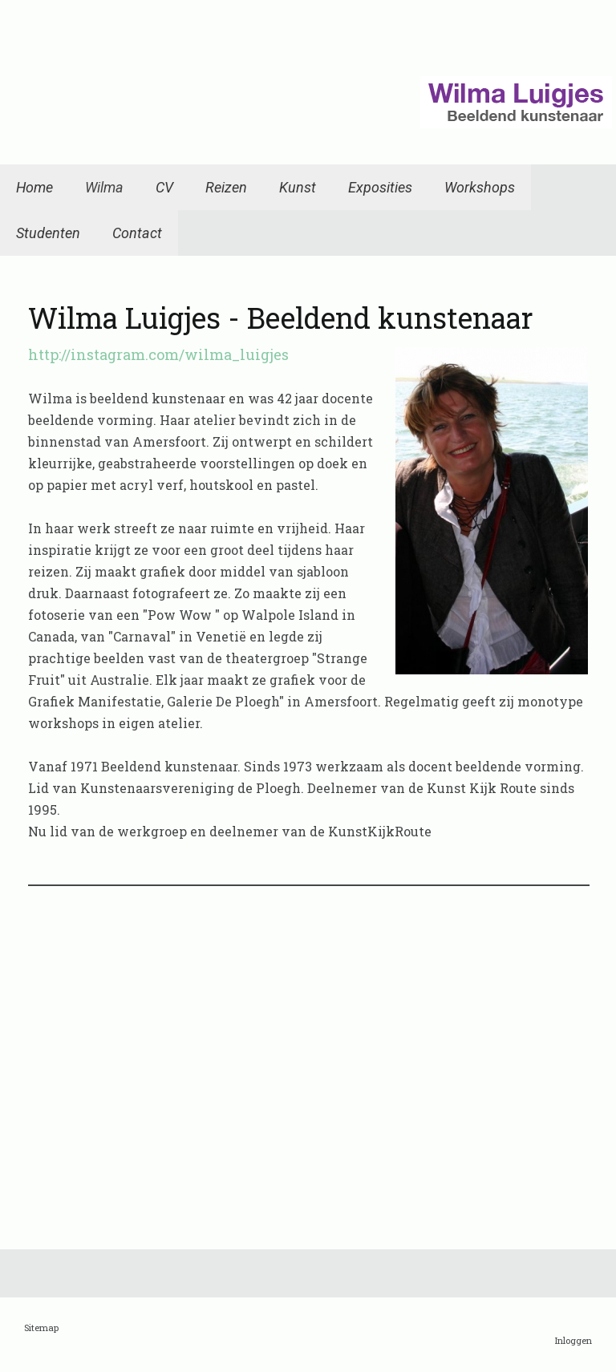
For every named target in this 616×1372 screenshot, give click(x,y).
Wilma (104, 187)
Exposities (380, 187)
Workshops (479, 187)
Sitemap (41, 1327)
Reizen (226, 187)
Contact (137, 233)
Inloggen (573, 1340)
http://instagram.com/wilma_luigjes (158, 354)
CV (164, 187)
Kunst (297, 187)
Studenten (48, 233)
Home (34, 187)
